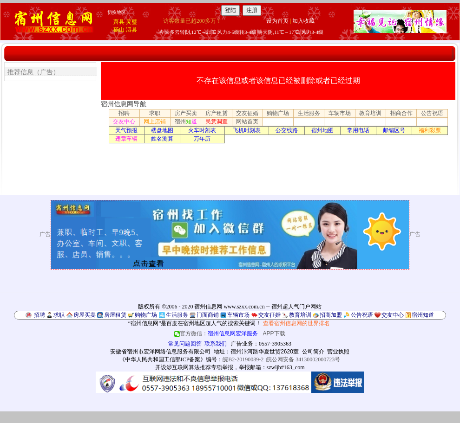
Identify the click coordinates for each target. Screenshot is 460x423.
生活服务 (309, 113)
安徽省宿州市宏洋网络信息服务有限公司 (160, 351)
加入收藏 (303, 21)
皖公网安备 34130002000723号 (303, 359)
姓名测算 (162, 138)
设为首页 (277, 21)
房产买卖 (186, 113)
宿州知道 (423, 315)
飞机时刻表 (247, 130)
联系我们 (215, 343)
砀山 (119, 29)
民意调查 (216, 121)
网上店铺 (155, 121)
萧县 (119, 22)
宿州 (186, 121)
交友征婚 (247, 113)
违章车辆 (126, 138)
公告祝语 (432, 113)
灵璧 (131, 22)
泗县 (131, 29)
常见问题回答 (185, 343)
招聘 (124, 113)
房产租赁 (216, 113)
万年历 (202, 138)
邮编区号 (394, 130)
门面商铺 (208, 315)
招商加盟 (331, 315)
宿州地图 (322, 130)
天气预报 (126, 130)
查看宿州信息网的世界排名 (296, 323)
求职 (154, 113)
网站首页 (247, 121)
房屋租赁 (115, 315)
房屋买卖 (84, 315)
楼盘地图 (162, 130)
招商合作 (401, 113)
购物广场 (278, 113)
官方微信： (216, 333)
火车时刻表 (202, 130)
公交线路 (287, 130)
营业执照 (338, 351)
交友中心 (124, 121)
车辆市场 (340, 113)
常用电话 (358, 130)
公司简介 (313, 351)
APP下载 (274, 333)
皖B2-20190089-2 (243, 359)
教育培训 (370, 113)
